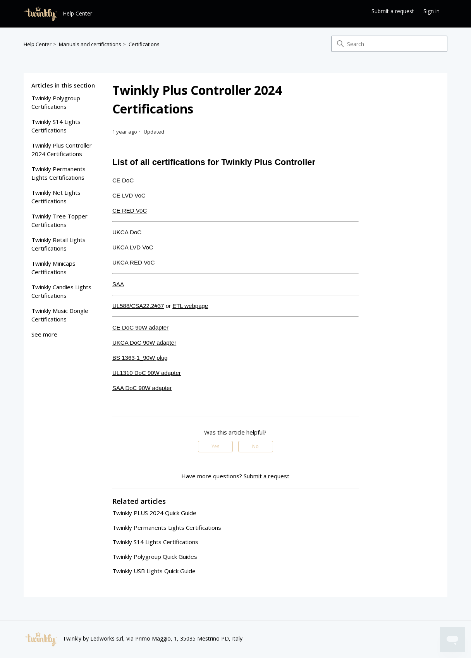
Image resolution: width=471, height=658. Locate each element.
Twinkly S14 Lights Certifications (56, 126)
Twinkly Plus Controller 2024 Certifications (61, 149)
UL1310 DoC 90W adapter (146, 372)
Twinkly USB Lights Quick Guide (154, 571)
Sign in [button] (431, 11)
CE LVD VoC (129, 195)
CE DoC (123, 180)
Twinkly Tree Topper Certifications (59, 220)
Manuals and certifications (90, 44)
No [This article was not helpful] (255, 446)
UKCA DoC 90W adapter (144, 342)
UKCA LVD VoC (132, 247)
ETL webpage (190, 305)
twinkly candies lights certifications (61, 291)
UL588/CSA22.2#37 (138, 305)
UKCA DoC (126, 232)
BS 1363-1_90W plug (140, 357)
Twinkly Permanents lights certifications (58, 173)
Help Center (38, 44)
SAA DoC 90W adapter (142, 388)
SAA (118, 284)
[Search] (389, 44)
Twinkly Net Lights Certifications (56, 197)
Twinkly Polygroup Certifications (55, 102)
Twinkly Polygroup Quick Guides (154, 556)
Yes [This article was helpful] (215, 446)
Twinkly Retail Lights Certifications (58, 244)
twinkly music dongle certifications (59, 315)
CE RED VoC (129, 210)
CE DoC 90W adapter (140, 327)
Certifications (144, 44)
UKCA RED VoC (133, 262)
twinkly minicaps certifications (53, 267)
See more (44, 334)
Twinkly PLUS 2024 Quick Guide (154, 513)
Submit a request (392, 11)
